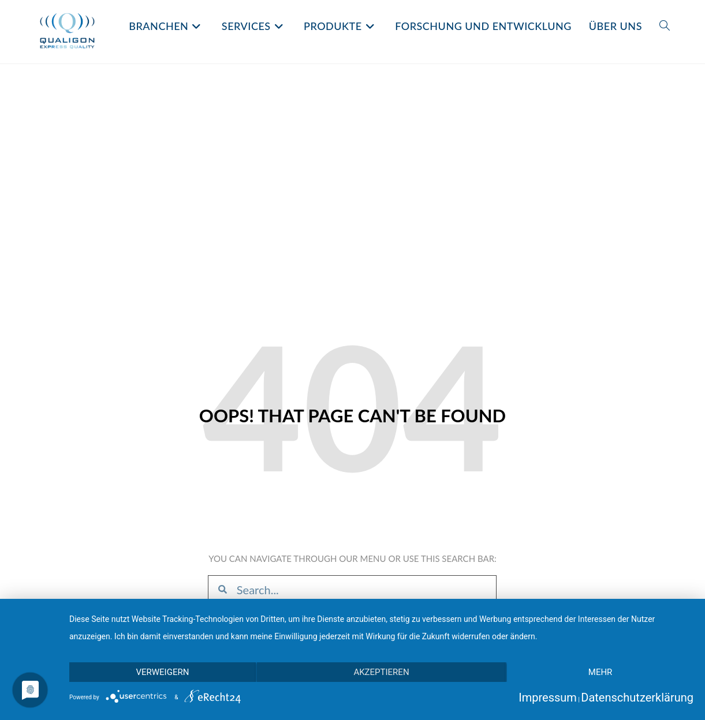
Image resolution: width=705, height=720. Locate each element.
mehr (600, 672)
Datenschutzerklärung (637, 697)
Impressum (548, 697)
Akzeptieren (381, 672)
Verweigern (162, 672)
